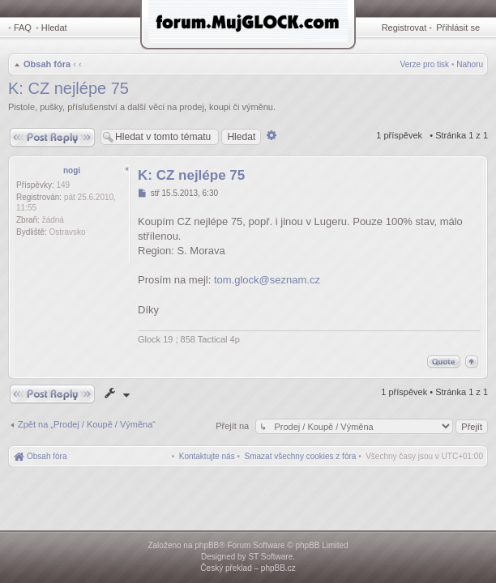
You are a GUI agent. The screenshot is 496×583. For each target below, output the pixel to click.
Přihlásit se (458, 27)
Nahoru (469, 64)
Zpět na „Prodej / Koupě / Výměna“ (87, 424)
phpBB (207, 545)
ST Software (270, 556)
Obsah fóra (47, 64)
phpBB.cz (278, 568)
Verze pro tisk (425, 64)
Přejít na (233, 426)
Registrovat (404, 27)
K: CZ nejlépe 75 (68, 88)
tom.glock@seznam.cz (267, 280)
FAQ (23, 27)
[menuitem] (301, 456)
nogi (71, 170)
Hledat (54, 27)
